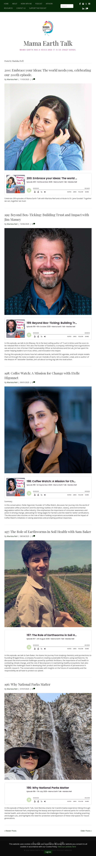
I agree (48, 852)
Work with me (26, 4)
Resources (8, 8)
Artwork (49, 4)
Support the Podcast (37, 8)
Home (6, 4)
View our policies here (67, 846)
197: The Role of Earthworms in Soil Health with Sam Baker (47, 531)
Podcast (38, 4)
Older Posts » (86, 831)
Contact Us (21, 8)
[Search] (66, 6)
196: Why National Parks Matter (27, 684)
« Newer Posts (10, 831)
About (14, 4)
